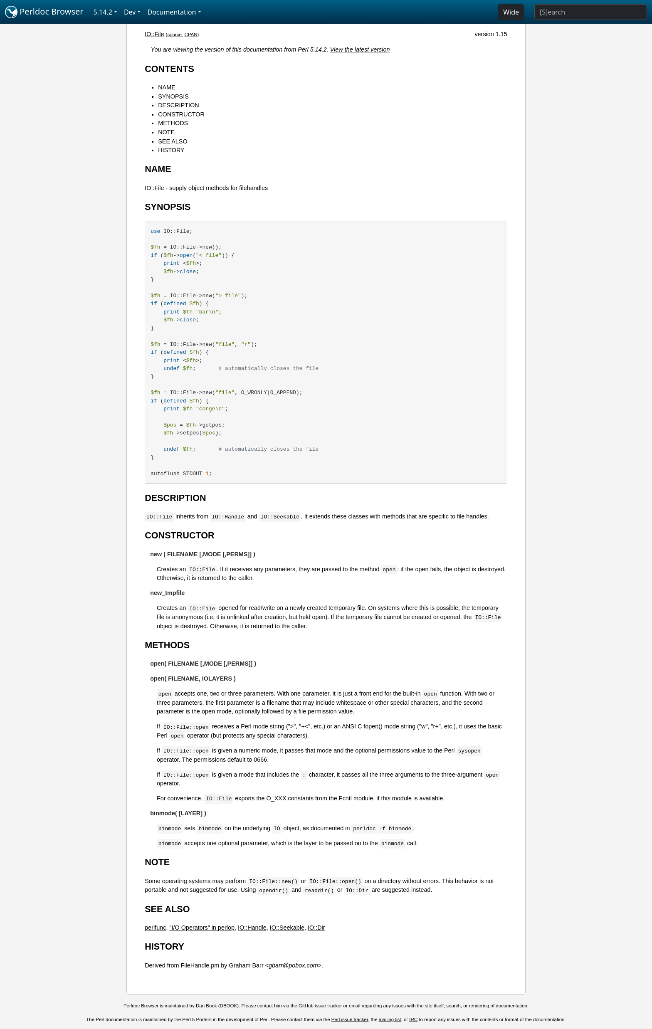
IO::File (154, 34)
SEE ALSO (172, 141)
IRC (413, 1019)
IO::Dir (316, 927)
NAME (166, 87)
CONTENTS (169, 69)
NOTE (166, 132)
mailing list (390, 1019)
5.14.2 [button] (103, 12)
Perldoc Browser (44, 12)
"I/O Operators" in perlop (202, 927)
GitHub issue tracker (320, 1005)
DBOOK (228, 1005)
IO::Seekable (287, 927)
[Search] (590, 12)
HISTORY (171, 150)
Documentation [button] (171, 12)
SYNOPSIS (173, 96)
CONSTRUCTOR (181, 114)
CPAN (190, 34)
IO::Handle (252, 927)
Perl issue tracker (349, 1019)
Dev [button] (130, 12)
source (174, 34)
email (355, 1005)
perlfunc (155, 927)
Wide (511, 12)
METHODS (173, 123)
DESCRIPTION (178, 105)
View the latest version (360, 49)
